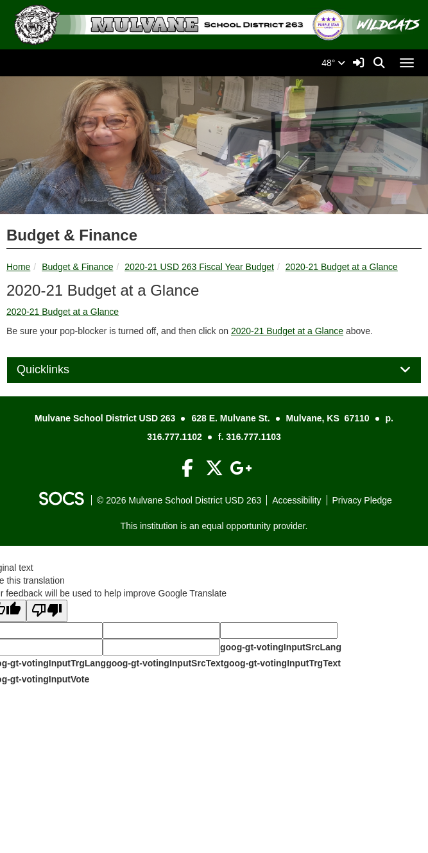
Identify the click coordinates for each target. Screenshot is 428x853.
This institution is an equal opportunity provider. (214, 526)
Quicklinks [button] (57, 370)
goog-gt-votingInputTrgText (281, 663)
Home (18, 267)
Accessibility (296, 500)
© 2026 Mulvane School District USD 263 (179, 500)
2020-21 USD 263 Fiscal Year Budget (199, 267)
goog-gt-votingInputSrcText (164, 663)
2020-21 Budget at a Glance (342, 267)
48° (333, 63)
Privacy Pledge (362, 500)
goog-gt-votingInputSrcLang (280, 647)
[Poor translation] (46, 611)
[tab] (214, 370)
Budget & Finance (77, 267)
